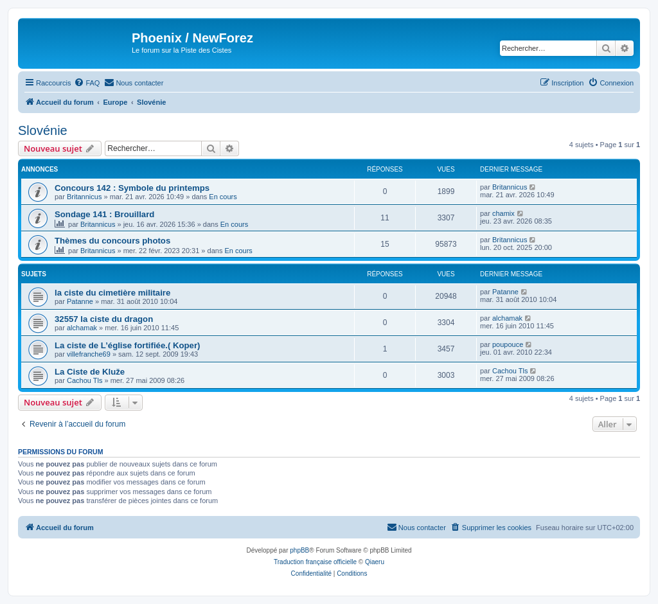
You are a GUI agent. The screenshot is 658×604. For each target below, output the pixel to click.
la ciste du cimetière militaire (112, 293)
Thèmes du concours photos (112, 240)
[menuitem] (87, 83)
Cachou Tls (84, 380)
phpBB (299, 550)
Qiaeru (374, 561)
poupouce (507, 344)
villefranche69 (89, 354)
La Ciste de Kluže (90, 372)
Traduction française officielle (315, 561)
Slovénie (42, 130)
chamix (503, 213)
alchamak (82, 328)
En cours (222, 196)
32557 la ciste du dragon (104, 319)
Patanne (80, 301)
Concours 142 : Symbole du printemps (132, 188)
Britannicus (84, 196)
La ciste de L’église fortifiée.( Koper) (127, 345)
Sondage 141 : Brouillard (104, 214)
